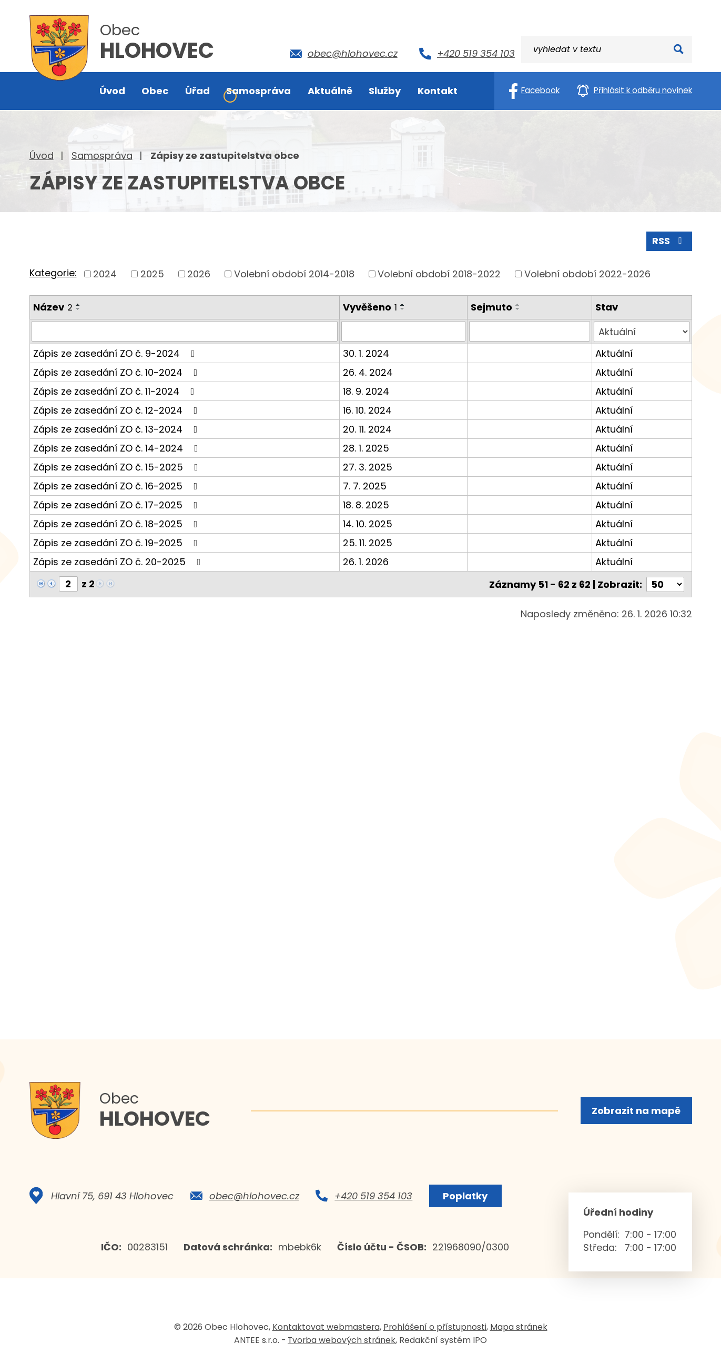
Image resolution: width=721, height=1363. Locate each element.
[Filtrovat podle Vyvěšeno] (403, 331)
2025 (152, 273)
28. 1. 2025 (366, 447)
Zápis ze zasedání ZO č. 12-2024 (117, 409)
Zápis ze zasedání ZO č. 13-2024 (117, 428)
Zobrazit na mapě (636, 1110)
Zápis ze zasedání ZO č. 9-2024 (116, 352)
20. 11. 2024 (367, 428)
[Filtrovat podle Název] (185, 331)
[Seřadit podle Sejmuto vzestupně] (518, 304)
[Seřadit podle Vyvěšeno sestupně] (403, 308)
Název (53, 306)
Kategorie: (53, 272)
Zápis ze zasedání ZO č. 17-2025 (117, 503)
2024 (105, 273)
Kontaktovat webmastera (326, 1328)
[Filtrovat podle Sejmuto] (530, 331)
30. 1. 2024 (366, 352)
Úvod (41, 155)
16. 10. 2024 (367, 409)
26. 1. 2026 (366, 560)
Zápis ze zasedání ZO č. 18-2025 (117, 522)
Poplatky (465, 1197)
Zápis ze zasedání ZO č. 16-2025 (117, 485)
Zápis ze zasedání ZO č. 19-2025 (117, 541)
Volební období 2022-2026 (587, 273)
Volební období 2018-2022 (439, 273)
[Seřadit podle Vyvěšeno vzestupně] (403, 304)
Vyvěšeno (370, 306)
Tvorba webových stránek (341, 1341)
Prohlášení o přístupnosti (434, 1328)
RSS (669, 240)
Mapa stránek (518, 1328)
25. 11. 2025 (367, 541)
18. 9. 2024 (366, 390)
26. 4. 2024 (368, 371)
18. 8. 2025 (366, 503)
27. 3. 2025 (367, 466)
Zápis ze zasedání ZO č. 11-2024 (116, 390)
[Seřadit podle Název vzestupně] (78, 304)
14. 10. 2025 (367, 522)
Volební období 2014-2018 (294, 273)
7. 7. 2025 (365, 485)
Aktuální (614, 352)
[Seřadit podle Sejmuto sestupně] (518, 308)
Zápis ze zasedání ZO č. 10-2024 (117, 371)
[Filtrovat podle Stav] (641, 331)
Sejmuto (492, 306)
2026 (198, 273)
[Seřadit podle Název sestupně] (78, 308)
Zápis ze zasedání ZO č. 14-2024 (117, 447)
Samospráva (102, 155)
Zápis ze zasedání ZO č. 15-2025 (117, 466)
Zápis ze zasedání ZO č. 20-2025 (119, 560)
